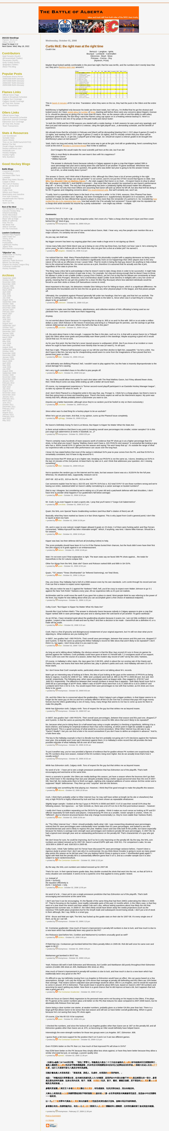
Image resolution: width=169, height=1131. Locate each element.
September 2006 (9, 302)
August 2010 (8, 391)
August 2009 (8, 371)
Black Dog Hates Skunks (13, 180)
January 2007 (8, 310)
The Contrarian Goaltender (69, 860)
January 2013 (8, 415)
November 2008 (9, 353)
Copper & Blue (9, 182)
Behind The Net (9, 144)
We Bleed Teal (8, 225)
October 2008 (8, 351)
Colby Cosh (7, 190)
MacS (60, 373)
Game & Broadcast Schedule (15, 97)
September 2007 (9, 326)
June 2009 (7, 367)
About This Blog (9, 67)
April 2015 (7, 419)
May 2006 (6, 294)
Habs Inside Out (9, 237)
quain (60, 495)
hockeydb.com (9, 151)
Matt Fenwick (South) (11, 56)
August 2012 (8, 413)
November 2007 (9, 330)
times (93, 112)
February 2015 (8, 417)
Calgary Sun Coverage (12, 99)
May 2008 (6, 341)
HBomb (61, 790)
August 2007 (8, 324)
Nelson (61, 550)
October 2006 (8, 304)
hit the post (7, 201)
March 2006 (7, 290)
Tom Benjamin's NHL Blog (13, 209)
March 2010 (7, 385)
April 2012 (7, 411)
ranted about (73, 112)
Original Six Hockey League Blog (16, 265)
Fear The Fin (8, 223)
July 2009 (6, 369)
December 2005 (9, 284)
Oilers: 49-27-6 (9, 42)
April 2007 (7, 316)
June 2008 (7, 343)
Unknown (62, 303)
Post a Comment (53, 1116)
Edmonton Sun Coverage (13, 122)
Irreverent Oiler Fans (11, 175)
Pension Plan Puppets (11, 235)
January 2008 (8, 334)
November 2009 (9, 377)
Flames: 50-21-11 (10, 40)
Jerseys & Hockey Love (12, 217)
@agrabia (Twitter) (10, 65)
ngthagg (61, 418)
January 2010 (8, 381)
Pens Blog (7, 241)
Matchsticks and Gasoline (13, 194)
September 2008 (9, 349)
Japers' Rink (7, 247)
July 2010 (6, 389)
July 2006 (6, 298)
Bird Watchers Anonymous (13, 249)
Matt (60, 357)
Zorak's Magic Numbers (13, 146)
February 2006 (8, 288)
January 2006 (8, 286)
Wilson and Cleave (10, 192)
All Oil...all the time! (11, 186)
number (84, 112)
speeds (61, 1056)
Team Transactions (10, 105)
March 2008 (7, 337)
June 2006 (7, 296)
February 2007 (8, 312)
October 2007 (8, 328)
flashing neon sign (67, 67)
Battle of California (10, 221)
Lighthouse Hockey (10, 245)
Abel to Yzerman (9, 227)
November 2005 (9, 282)
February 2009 (8, 359)
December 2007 (9, 332)
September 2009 (9, 373)
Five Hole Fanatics (10, 196)
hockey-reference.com (12, 148)
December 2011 (9, 407)
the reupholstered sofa (98, 190)
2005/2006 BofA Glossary (13, 85)
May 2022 (6, 421)
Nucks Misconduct (10, 215)
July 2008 (6, 345)
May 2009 (6, 365)
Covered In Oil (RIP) (11, 171)
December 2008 (9, 355)
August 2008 (8, 347)
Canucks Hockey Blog (11, 211)
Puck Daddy (7, 259)
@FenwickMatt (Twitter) (13, 58)
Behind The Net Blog (11, 263)
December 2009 (9, 379)
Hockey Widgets (9, 153)
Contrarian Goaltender (11, 267)
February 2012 (8, 409)
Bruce (60, 888)
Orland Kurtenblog (10, 213)
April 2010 (7, 387)
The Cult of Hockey (11, 184)
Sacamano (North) (10, 60)
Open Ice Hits (8, 203)
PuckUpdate (7, 243)
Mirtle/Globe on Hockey (12, 255)
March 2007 (7, 314)
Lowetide (6, 177)
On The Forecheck (10, 229)
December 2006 (9, 308)
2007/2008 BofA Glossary (13, 81)
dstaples (61, 251)
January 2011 (8, 397)
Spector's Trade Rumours (13, 261)
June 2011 (7, 403)
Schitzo (61, 937)
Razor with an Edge (10, 219)
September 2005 (9, 278)
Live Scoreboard (9, 136)
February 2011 (8, 399)
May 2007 (6, 318)
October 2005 (8, 280)
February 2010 (8, 383)
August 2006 (8, 300)
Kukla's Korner (8, 257)
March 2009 (7, 361)
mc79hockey (8, 173)
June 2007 (7, 320)
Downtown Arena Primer (13, 77)
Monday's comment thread (74, 146)
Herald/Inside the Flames (13, 199)
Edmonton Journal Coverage (15, 120)
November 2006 (9, 306)
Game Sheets (8, 140)
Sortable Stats (9, 138)
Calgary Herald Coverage (13, 101)
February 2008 (8, 335)
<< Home (50, 1120)
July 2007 (6, 322)
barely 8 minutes (59, 103)
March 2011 (7, 401)
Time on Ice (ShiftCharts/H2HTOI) (17, 142)
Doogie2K (7, 188)
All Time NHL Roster (11, 103)
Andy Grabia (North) (11, 62)
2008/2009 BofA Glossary (13, 79)
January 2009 (8, 357)
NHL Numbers (9, 157)
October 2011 (8, 405)
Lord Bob (61, 328)
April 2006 (7, 292)
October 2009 (8, 375)
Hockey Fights (9, 155)
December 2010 (9, 395)
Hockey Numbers (9, 268)
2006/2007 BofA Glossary (13, 83)
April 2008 (7, 339)
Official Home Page (11, 95)
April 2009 (7, 363)
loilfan (60, 625)
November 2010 (9, 393)
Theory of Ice (8, 239)
